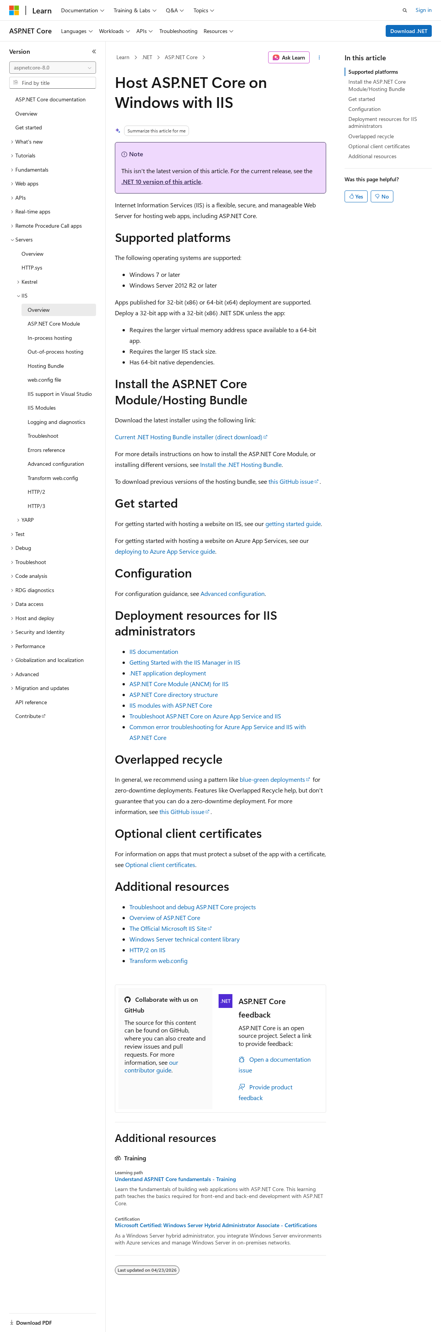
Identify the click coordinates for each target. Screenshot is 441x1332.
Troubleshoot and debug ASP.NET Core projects (192, 907)
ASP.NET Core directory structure (173, 694)
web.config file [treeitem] (44, 379)
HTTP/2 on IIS (147, 950)
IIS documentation (153, 651)
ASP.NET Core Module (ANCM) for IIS (179, 684)
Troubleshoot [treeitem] (43, 435)
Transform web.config (158, 960)
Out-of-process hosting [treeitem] (55, 351)
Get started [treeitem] (28, 127)
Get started (361, 99)
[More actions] (319, 57)
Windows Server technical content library (184, 939)
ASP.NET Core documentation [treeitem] (50, 99)
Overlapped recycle (371, 136)
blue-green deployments (272, 779)
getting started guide (293, 524)
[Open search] (405, 10)
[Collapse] (94, 51)
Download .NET (409, 31)
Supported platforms (373, 71)
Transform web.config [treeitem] (53, 478)
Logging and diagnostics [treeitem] (56, 421)
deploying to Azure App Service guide (165, 551)
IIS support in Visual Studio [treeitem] (60, 393)
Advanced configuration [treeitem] (56, 463)
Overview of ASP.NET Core (164, 917)
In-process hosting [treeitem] (50, 337)
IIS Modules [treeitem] (42, 407)
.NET (147, 57)
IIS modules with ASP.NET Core (170, 705)
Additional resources (372, 156)
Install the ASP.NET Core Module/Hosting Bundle (377, 85)
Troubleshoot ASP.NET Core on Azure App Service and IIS (205, 716)
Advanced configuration (233, 593)
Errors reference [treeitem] (46, 449)
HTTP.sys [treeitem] (32, 267)
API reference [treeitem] (31, 702)
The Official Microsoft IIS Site (168, 928)
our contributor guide (151, 1066)
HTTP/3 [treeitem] (36, 506)
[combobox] (52, 67)
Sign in (424, 9)
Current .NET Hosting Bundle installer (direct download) (188, 437)
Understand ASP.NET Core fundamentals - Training (175, 1179)
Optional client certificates (160, 864)
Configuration (364, 109)
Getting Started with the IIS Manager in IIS (184, 662)
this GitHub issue (291, 481)
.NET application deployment (167, 673)
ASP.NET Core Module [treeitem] (54, 323)
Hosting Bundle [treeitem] (46, 365)
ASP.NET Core (181, 57)
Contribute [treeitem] (28, 716)
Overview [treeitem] (26, 113)
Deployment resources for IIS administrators (382, 122)
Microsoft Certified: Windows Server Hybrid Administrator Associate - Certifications (216, 1225)
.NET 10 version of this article (161, 181)
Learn (122, 57)
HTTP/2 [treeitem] (36, 491)
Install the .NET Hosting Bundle (241, 464)
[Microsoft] (14, 10)
